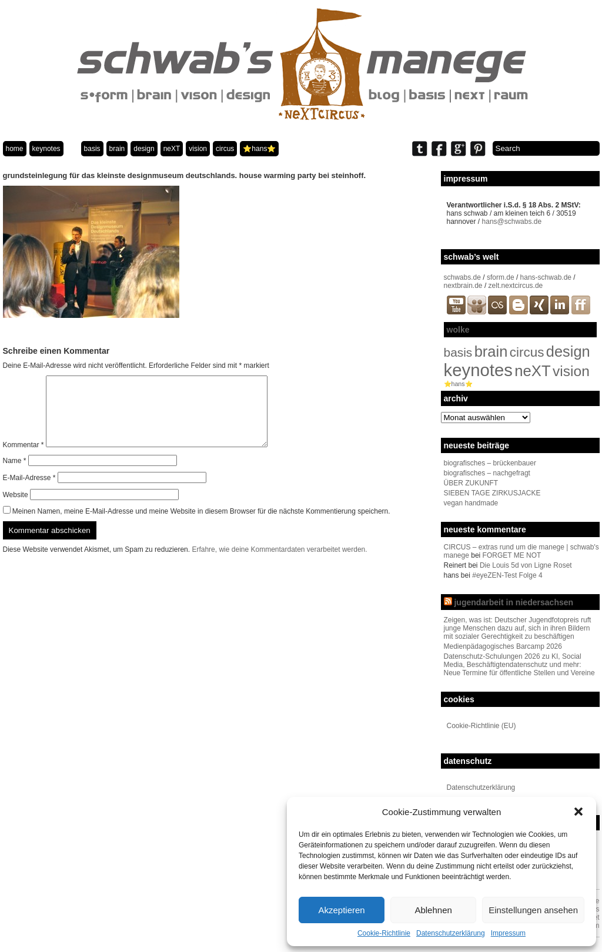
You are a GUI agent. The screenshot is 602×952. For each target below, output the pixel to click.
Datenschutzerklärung (450, 933)
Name (14, 475)
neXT (171, 149)
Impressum (508, 933)
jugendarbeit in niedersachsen (513, 602)
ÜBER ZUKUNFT (471, 483)
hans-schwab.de (545, 277)
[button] (578, 811)
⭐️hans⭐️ (259, 149)
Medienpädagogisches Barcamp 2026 (503, 646)
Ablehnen (433, 910)
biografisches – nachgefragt (487, 473)
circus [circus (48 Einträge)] (527, 352)
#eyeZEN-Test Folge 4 (507, 575)
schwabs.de (462, 277)
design (143, 149)
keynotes (46, 149)
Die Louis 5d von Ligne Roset (526, 565)
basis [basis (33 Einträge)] (458, 352)
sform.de (500, 277)
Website (15, 509)
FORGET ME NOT (512, 555)
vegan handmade (471, 503)
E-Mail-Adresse (29, 492)
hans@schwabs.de (512, 221)
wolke (458, 329)
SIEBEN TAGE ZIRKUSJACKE (492, 493)
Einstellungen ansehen (533, 910)
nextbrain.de (463, 285)
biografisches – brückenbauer (490, 463)
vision (198, 149)
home (15, 149)
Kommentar (23, 459)
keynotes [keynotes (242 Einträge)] (478, 370)
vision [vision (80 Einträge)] (571, 371)
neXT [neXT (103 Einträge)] (532, 371)
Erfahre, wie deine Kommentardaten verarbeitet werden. (279, 563)
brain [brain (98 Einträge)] (491, 351)
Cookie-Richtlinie (383, 933)
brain (117, 149)
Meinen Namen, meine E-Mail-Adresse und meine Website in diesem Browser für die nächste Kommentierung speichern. (201, 525)
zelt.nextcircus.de (516, 285)
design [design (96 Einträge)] (568, 351)
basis (92, 149)
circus (225, 149)
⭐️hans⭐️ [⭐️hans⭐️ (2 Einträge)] (458, 383)
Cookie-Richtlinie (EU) (481, 726)
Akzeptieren (341, 910)
